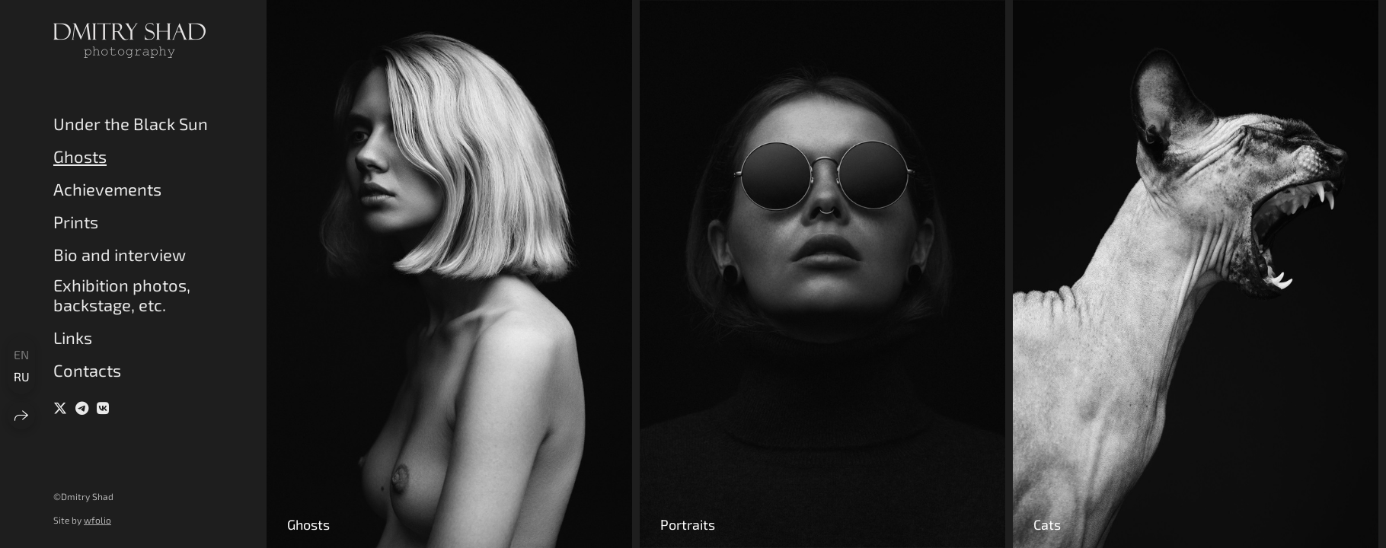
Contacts (87, 370)
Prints (75, 221)
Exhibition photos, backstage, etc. (121, 294)
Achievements (107, 189)
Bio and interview (119, 254)
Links (72, 337)
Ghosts (80, 156)
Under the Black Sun (130, 123)
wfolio (97, 520)
